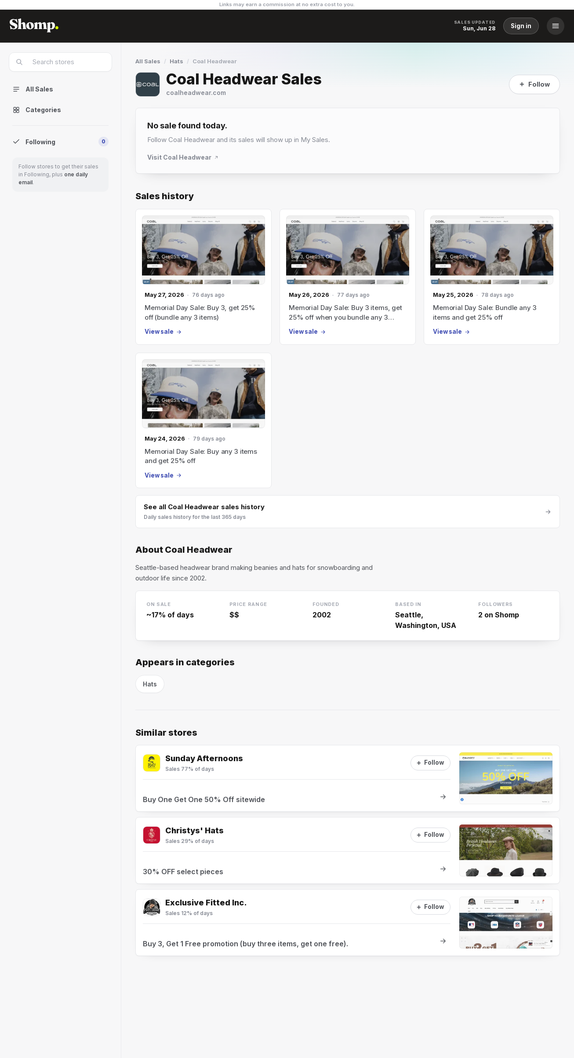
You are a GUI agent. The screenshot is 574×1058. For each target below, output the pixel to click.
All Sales (147, 61)
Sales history (164, 196)
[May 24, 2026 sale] (203, 420)
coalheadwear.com (196, 92)
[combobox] (66, 62)
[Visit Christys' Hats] (151, 835)
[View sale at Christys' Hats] (347, 850)
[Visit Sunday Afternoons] (151, 763)
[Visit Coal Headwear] (147, 84)
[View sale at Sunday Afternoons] (347, 778)
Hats (176, 61)
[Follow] (534, 84)
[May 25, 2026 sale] (491, 276)
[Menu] (555, 26)
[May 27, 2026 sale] (203, 276)
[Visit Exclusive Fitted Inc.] (151, 907)
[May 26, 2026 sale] (347, 276)
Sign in (521, 25)
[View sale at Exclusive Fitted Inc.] (347, 923)
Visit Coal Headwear (183, 157)
